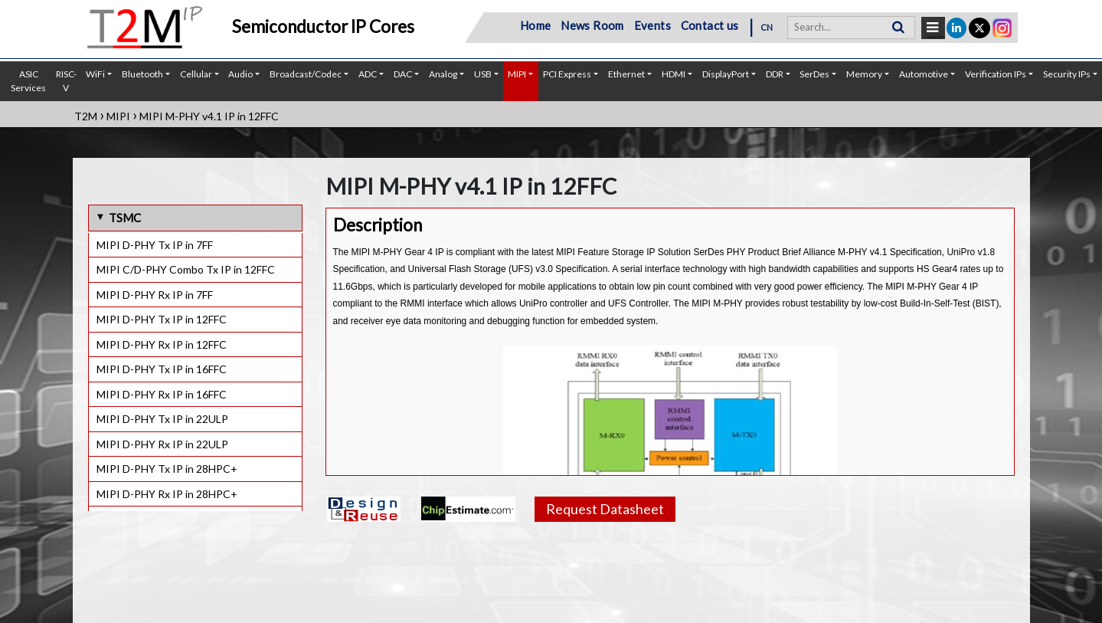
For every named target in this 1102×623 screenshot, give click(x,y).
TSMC (125, 218)
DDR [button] (774, 74)
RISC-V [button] (66, 80)
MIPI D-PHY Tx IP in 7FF (154, 244)
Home (535, 25)
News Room (592, 25)
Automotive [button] (923, 74)
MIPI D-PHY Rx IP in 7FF (154, 294)
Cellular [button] (196, 74)
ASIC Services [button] (28, 80)
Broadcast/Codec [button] (306, 74)
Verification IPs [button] (995, 74)
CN (766, 27)
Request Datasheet (605, 508)
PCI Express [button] (567, 74)
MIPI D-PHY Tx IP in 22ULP (162, 418)
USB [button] (483, 74)
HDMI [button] (673, 74)
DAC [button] (403, 74)
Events (652, 25)
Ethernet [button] (626, 74)
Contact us (710, 25)
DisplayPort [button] (725, 74)
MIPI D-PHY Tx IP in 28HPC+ (166, 468)
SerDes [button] (814, 74)
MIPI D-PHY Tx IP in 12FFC (161, 319)
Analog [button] (443, 74)
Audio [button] (240, 74)
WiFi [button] (95, 74)
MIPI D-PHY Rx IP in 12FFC (161, 344)
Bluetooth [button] (142, 74)
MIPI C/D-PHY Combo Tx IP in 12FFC (185, 269)
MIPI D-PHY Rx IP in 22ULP (162, 444)
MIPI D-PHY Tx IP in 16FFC (161, 368)
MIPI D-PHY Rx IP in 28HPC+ (166, 493)
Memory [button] (864, 74)
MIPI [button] (517, 74)
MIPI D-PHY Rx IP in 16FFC (161, 394)
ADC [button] (367, 74)
